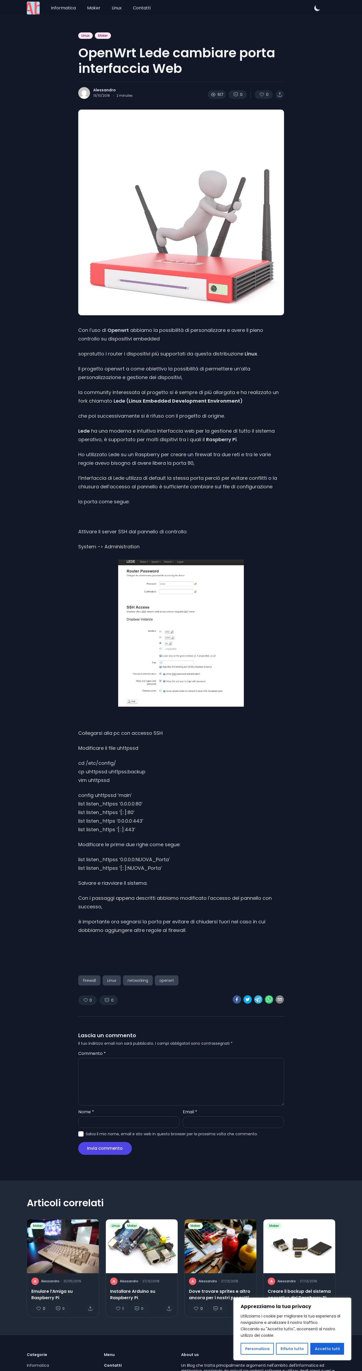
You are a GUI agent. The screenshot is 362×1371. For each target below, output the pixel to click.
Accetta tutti (327, 1348)
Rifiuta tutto (292, 1348)
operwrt (166, 980)
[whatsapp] (269, 999)
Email (190, 1112)
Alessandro (104, 90)
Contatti (142, 8)
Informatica (63, 8)
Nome (86, 1112)
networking (138, 980)
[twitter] (247, 999)
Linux (117, 8)
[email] (279, 999)
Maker (93, 8)
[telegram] (258, 999)
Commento (92, 1053)
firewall (89, 980)
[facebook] (237, 999)
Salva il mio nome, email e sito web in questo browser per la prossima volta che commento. (172, 1134)
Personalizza (257, 1348)
